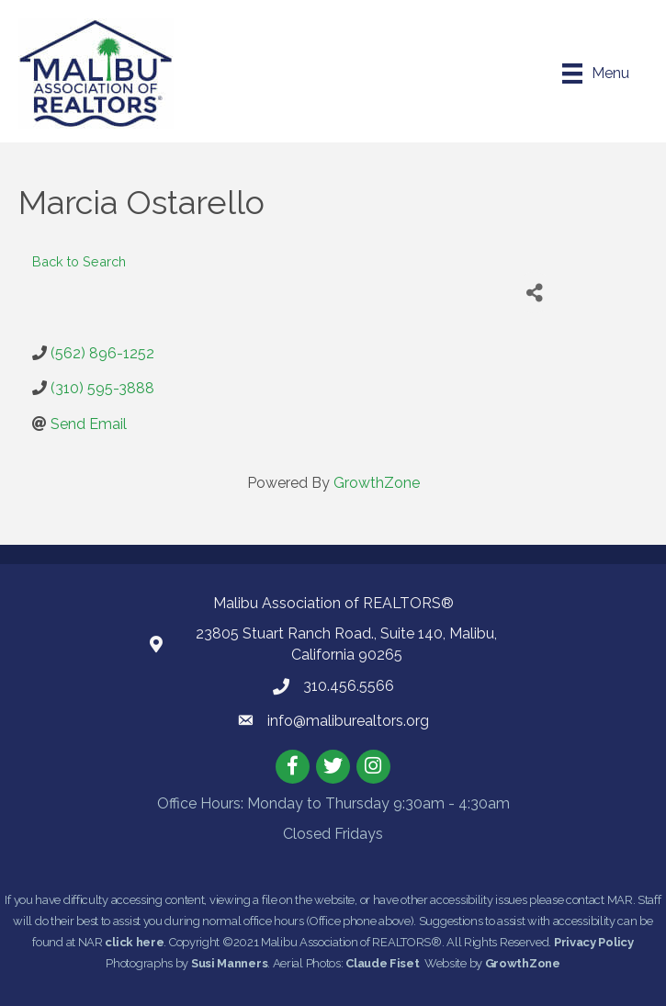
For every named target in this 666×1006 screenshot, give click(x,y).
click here (134, 942)
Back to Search (79, 261)
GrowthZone (376, 483)
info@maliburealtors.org (348, 720)
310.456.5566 (348, 686)
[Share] (534, 292)
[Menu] (596, 73)
